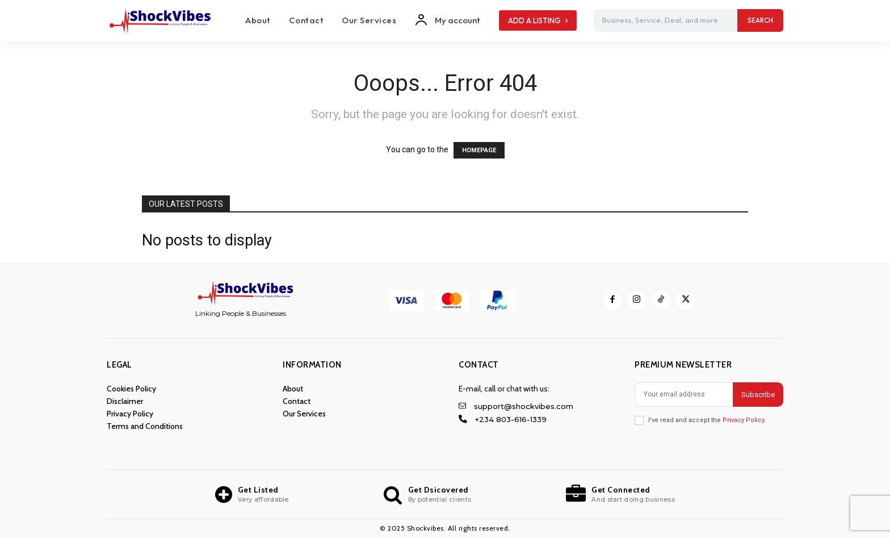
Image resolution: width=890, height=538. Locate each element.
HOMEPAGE (479, 150)
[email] (684, 394)
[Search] (760, 20)
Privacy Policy (743, 420)
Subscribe (758, 394)
